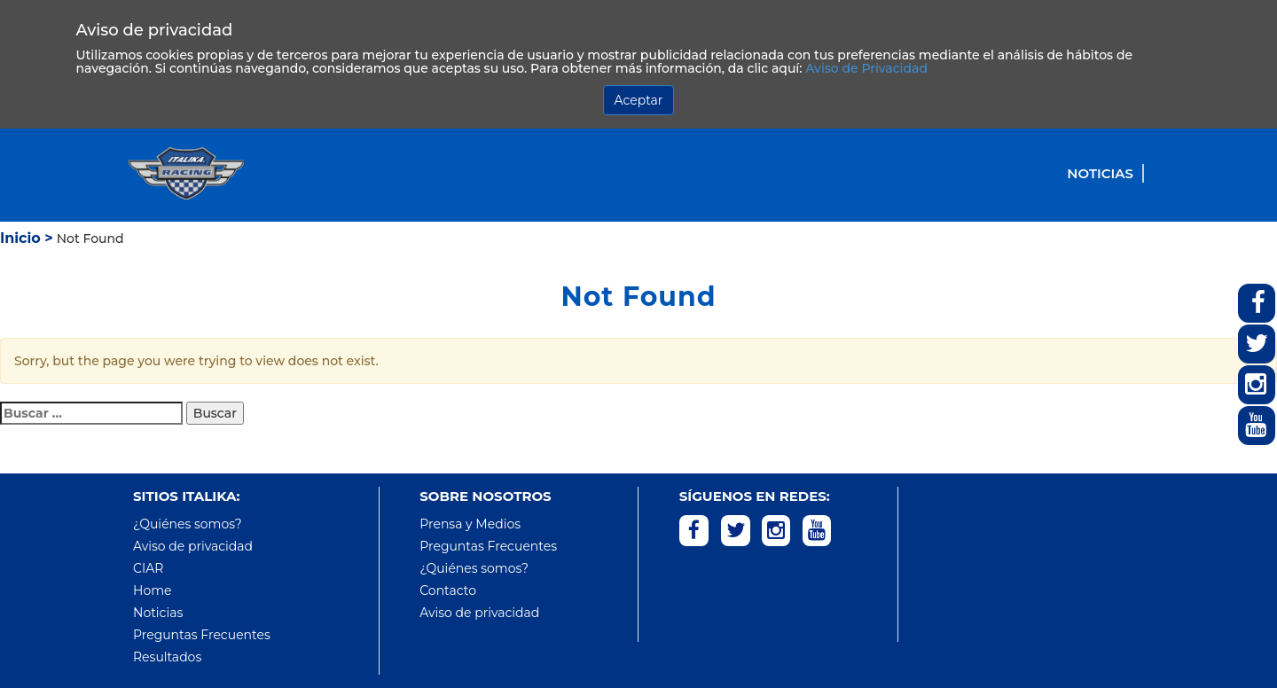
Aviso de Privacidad (866, 68)
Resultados (167, 657)
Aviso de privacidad (193, 546)
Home (152, 590)
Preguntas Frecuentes (201, 635)
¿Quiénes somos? (187, 524)
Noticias (1100, 173)
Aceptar (639, 100)
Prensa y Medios (470, 524)
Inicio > (26, 238)
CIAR (148, 568)
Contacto (447, 590)
